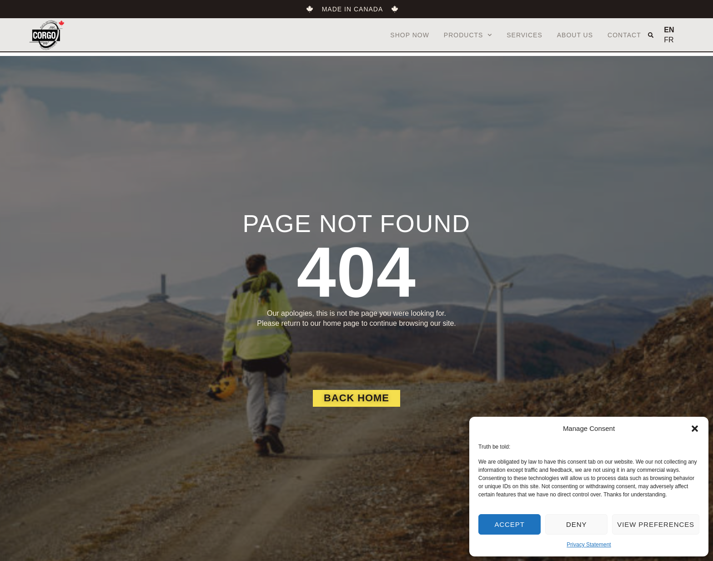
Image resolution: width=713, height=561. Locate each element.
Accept (509, 524)
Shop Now (409, 35)
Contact (624, 35)
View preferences (655, 524)
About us (575, 35)
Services (524, 35)
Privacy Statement (589, 544)
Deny (576, 524)
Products (468, 35)
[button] (694, 428)
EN (669, 30)
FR (668, 40)
